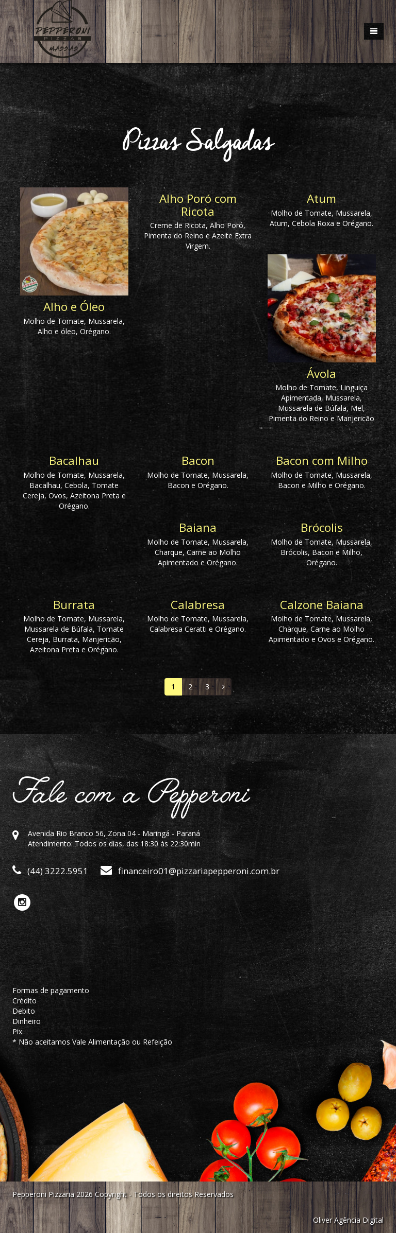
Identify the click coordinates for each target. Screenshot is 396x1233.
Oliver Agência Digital (348, 1220)
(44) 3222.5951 (50, 871)
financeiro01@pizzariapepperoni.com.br (190, 871)
